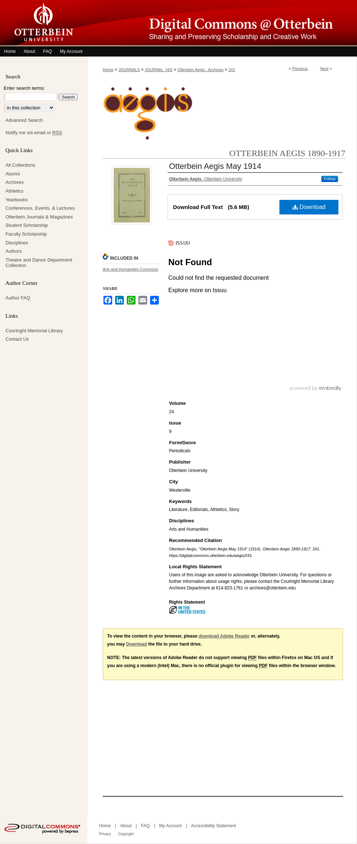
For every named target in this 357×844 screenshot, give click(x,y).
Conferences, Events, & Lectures (40, 208)
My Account (170, 825)
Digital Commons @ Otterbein (222, 23)
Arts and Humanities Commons (130, 269)
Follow (330, 179)
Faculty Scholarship (26, 234)
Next (324, 68)
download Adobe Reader (224, 636)
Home (108, 69)
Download (309, 207)
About (126, 825)
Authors (13, 251)
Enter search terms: (24, 88)
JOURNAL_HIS (158, 69)
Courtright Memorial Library (34, 330)
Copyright (126, 834)
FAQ (145, 825)
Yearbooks (16, 199)
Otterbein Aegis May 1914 (215, 166)
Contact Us (17, 339)
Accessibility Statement (213, 825)
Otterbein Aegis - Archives (200, 69)
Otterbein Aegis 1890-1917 (287, 153)
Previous (300, 68)
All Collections (20, 165)
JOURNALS (129, 69)
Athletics (14, 191)
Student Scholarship (26, 225)
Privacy (105, 834)
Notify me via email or (33, 133)
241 (231, 69)
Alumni (12, 174)
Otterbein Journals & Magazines (39, 217)
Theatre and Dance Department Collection (38, 262)
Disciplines (16, 242)
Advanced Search (24, 120)
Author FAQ (17, 298)
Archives (14, 182)
